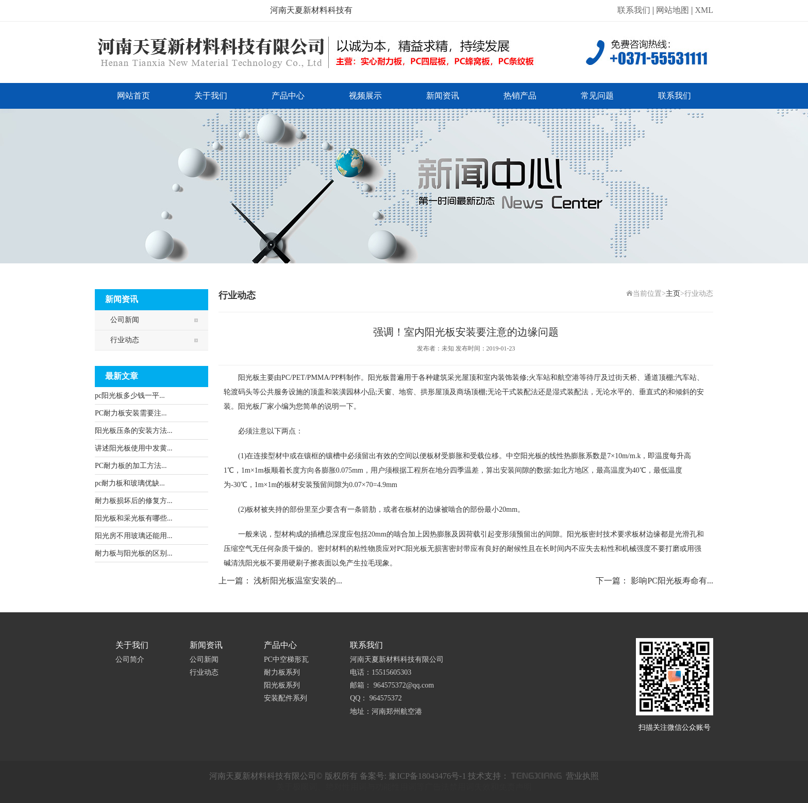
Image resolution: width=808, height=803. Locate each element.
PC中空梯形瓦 (286, 659)
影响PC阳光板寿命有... (672, 580)
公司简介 (129, 659)
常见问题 (597, 95)
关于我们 (210, 95)
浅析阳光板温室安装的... (298, 580)
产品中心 (288, 95)
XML (704, 10)
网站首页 (133, 95)
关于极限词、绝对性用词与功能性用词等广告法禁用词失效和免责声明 (404, 786)
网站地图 (672, 10)
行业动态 (124, 340)
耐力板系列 (282, 672)
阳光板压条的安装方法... (134, 430)
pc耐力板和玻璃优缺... (130, 483)
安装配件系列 (285, 698)
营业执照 (582, 776)
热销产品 (519, 95)
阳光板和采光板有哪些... (134, 518)
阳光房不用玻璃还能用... (134, 536)
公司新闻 (124, 320)
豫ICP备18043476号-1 (427, 776)
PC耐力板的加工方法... (131, 466)
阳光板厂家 (256, 406)
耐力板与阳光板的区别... (134, 553)
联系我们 (633, 10)
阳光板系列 (282, 685)
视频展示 (365, 95)
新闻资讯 (442, 95)
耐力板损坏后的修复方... (134, 501)
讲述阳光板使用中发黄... (134, 448)
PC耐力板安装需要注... (131, 413)
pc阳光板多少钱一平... (130, 395)
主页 (673, 293)
